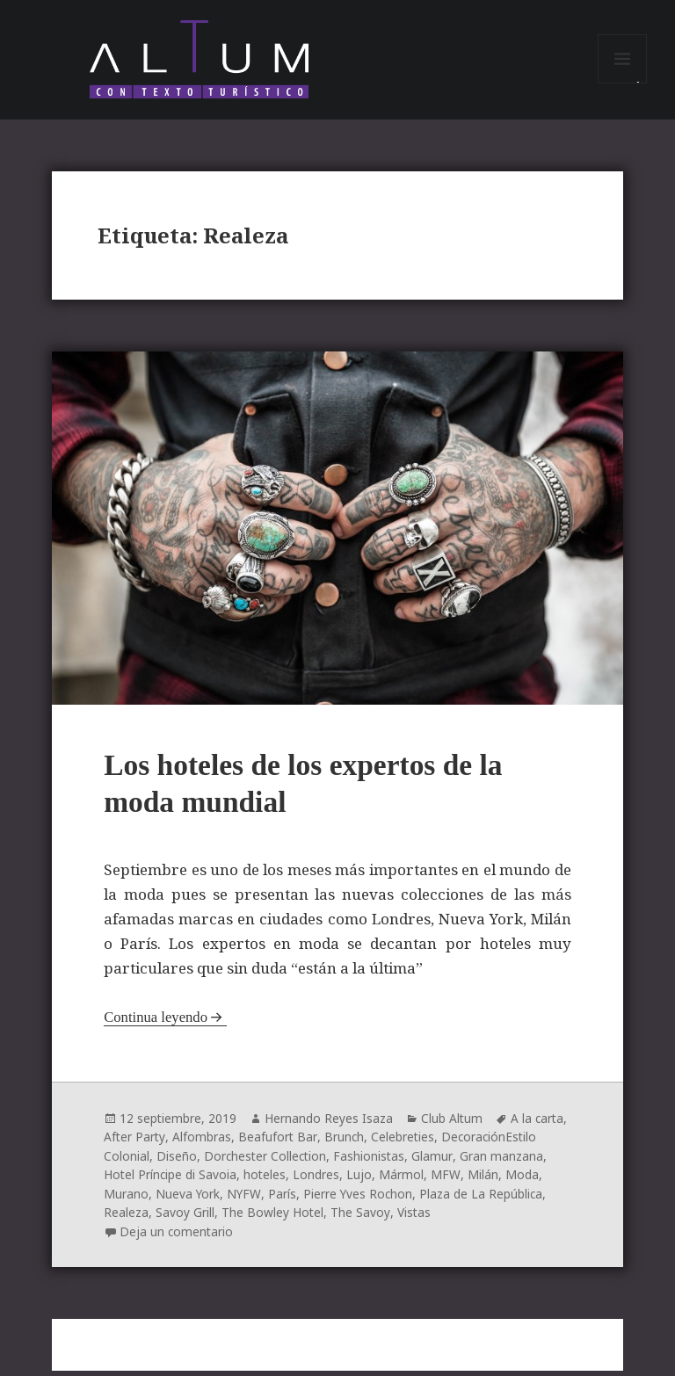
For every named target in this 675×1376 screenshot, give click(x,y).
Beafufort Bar (278, 1144)
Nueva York (188, 1199)
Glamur (435, 1163)
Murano (126, 1199)
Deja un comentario (177, 1236)
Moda (524, 1181)
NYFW (245, 1199)
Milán (484, 1181)
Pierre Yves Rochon (359, 1199)
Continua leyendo (156, 1025)
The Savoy (360, 1218)
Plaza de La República (484, 1199)
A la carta (539, 1126)
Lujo (361, 1181)
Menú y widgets (623, 86)
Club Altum (453, 1126)
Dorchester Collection (267, 1163)
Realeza (126, 1218)
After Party (135, 1144)
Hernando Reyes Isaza (329, 1126)
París (283, 1199)
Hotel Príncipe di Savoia (171, 1181)
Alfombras (202, 1144)
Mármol (403, 1181)
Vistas (414, 1218)
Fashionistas (373, 1163)
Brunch (344, 1144)
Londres (318, 1181)
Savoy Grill (185, 1218)
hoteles (266, 1181)
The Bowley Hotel (272, 1218)
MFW (447, 1181)
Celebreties (404, 1144)
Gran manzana (504, 1163)
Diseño (176, 1163)
